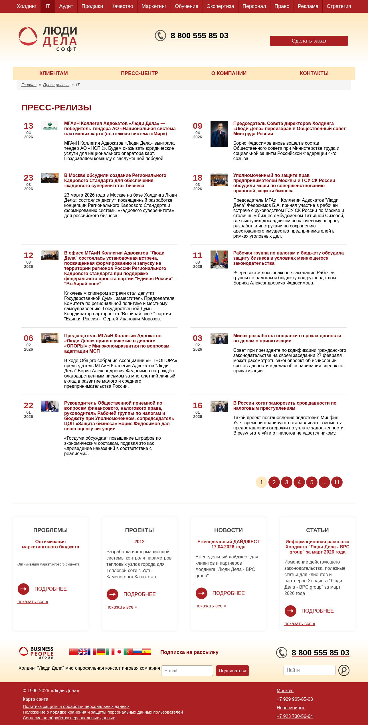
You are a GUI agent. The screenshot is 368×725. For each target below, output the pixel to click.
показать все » (32, 601)
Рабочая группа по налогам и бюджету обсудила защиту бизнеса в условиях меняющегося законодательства (288, 258)
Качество (122, 6)
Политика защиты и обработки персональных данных (76, 706)
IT (48, 6)
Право (281, 6)
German (101, 651)
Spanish (146, 651)
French (91, 651)
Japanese (119, 651)
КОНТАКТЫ (314, 73)
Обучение (186, 6)
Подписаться (232, 670)
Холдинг (27, 6)
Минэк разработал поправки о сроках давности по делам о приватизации (287, 338)
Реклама (308, 6)
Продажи (92, 6)
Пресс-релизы (56, 84)
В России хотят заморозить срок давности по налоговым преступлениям (285, 406)
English (82, 651)
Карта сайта (35, 699)
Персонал (254, 6)
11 (337, 482)
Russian (137, 651)
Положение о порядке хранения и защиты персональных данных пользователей (103, 712)
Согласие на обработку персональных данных (69, 717)
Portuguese (128, 651)
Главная (29, 84)
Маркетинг (154, 6)
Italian (110, 651)
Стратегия (339, 6)
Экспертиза (220, 6)
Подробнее (51, 589)
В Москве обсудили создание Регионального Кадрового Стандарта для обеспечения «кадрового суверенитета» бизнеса (115, 180)
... (324, 482)
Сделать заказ (309, 41)
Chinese (73, 651)
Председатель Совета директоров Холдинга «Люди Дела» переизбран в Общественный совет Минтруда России (289, 128)
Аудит (66, 6)
